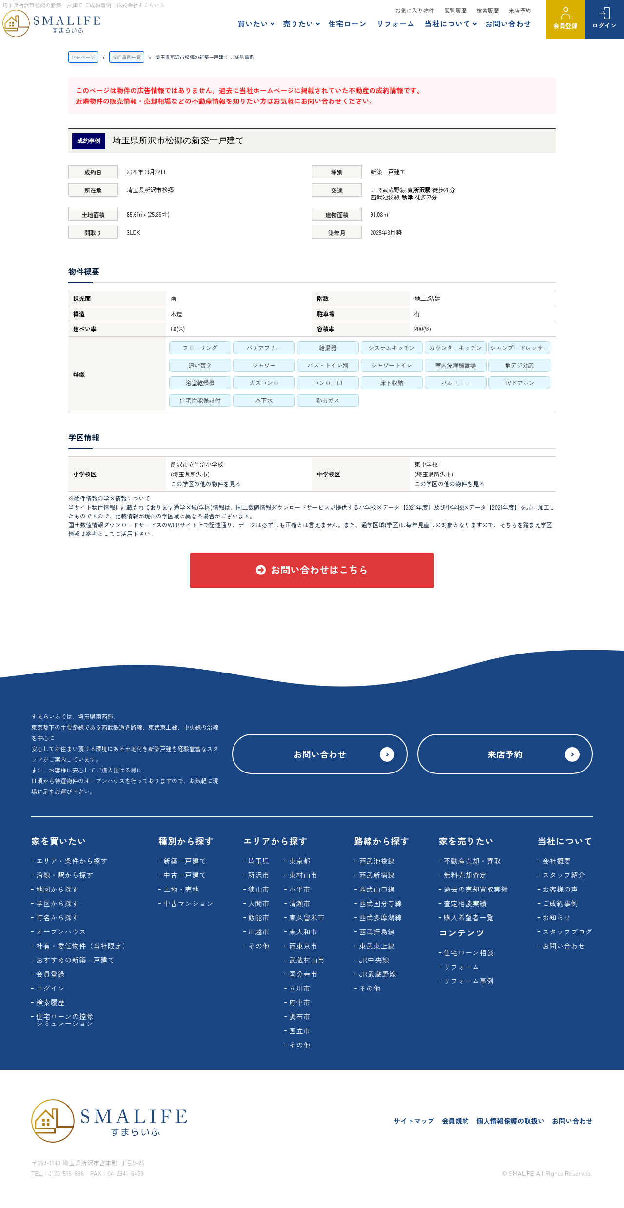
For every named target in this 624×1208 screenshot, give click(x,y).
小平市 (300, 889)
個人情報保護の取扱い (510, 1121)
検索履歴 (488, 10)
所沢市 (259, 874)
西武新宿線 (377, 874)
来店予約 (520, 10)
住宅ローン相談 (469, 952)
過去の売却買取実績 (476, 889)
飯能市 (259, 917)
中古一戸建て (184, 874)
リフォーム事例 (469, 980)
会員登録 (565, 25)
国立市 (300, 1030)
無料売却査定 (465, 874)
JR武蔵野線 (378, 973)
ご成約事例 (561, 903)
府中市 (300, 1002)
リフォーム (395, 24)
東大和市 (303, 931)
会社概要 (557, 860)
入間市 (259, 903)
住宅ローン (347, 24)
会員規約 (455, 1121)
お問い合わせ (508, 24)
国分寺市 (303, 973)
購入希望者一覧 (469, 917)
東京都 (300, 860)
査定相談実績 (465, 903)
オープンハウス (61, 931)
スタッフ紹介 (564, 874)
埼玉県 (259, 860)
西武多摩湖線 (380, 917)
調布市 (300, 1016)
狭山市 (259, 889)
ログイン (604, 25)
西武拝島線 (377, 931)
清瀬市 (300, 903)
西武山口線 (377, 889)
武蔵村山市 (307, 959)
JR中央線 (374, 959)
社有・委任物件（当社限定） (82, 945)
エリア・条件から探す (72, 860)
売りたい (298, 24)
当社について (448, 24)
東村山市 (303, 874)
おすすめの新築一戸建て (75, 959)
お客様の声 (561, 889)
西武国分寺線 (380, 903)
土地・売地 (181, 889)
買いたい (252, 24)
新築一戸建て (184, 860)
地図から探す (57, 889)
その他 (259, 945)
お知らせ (557, 917)
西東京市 (303, 945)
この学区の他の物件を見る (206, 483)
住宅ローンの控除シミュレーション (65, 1020)
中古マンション (188, 903)
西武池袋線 (377, 860)
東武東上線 (377, 945)
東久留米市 (307, 917)
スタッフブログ (568, 931)
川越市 (259, 931)
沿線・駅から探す (65, 874)
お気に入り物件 (415, 10)
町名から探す (57, 917)
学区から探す (57, 903)
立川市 (300, 988)
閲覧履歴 (455, 10)
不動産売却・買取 (472, 860)
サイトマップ (413, 1121)
